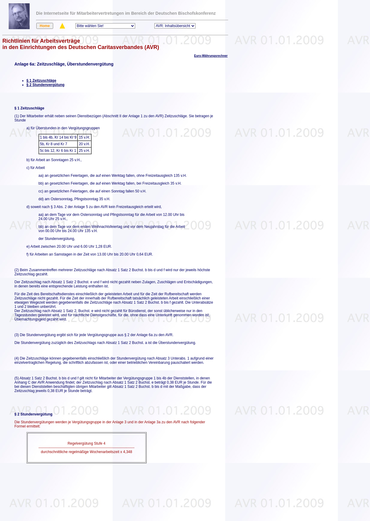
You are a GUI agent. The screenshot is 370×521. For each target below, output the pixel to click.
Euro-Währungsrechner (211, 55)
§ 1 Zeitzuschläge (41, 80)
